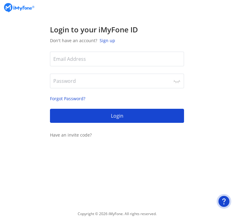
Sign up (106, 40)
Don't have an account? (82, 40)
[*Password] (117, 81)
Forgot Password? (67, 98)
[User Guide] (224, 201)
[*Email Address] (117, 59)
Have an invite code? (71, 135)
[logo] (19, 8)
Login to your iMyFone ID (94, 29)
